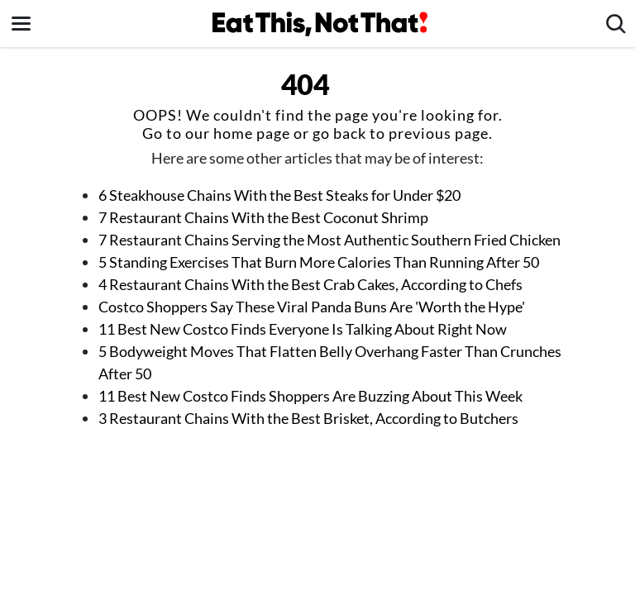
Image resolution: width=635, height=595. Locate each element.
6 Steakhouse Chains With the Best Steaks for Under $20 (279, 195)
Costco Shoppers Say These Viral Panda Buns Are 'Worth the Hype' (311, 307)
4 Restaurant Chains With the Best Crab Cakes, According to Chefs (310, 284)
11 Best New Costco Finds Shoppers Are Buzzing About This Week (310, 396)
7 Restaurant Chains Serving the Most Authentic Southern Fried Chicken (329, 240)
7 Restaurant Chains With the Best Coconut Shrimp (263, 217)
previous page (439, 133)
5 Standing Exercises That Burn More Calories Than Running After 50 (318, 262)
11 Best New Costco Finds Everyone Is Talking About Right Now (302, 329)
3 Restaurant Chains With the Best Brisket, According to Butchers (308, 418)
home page (251, 133)
